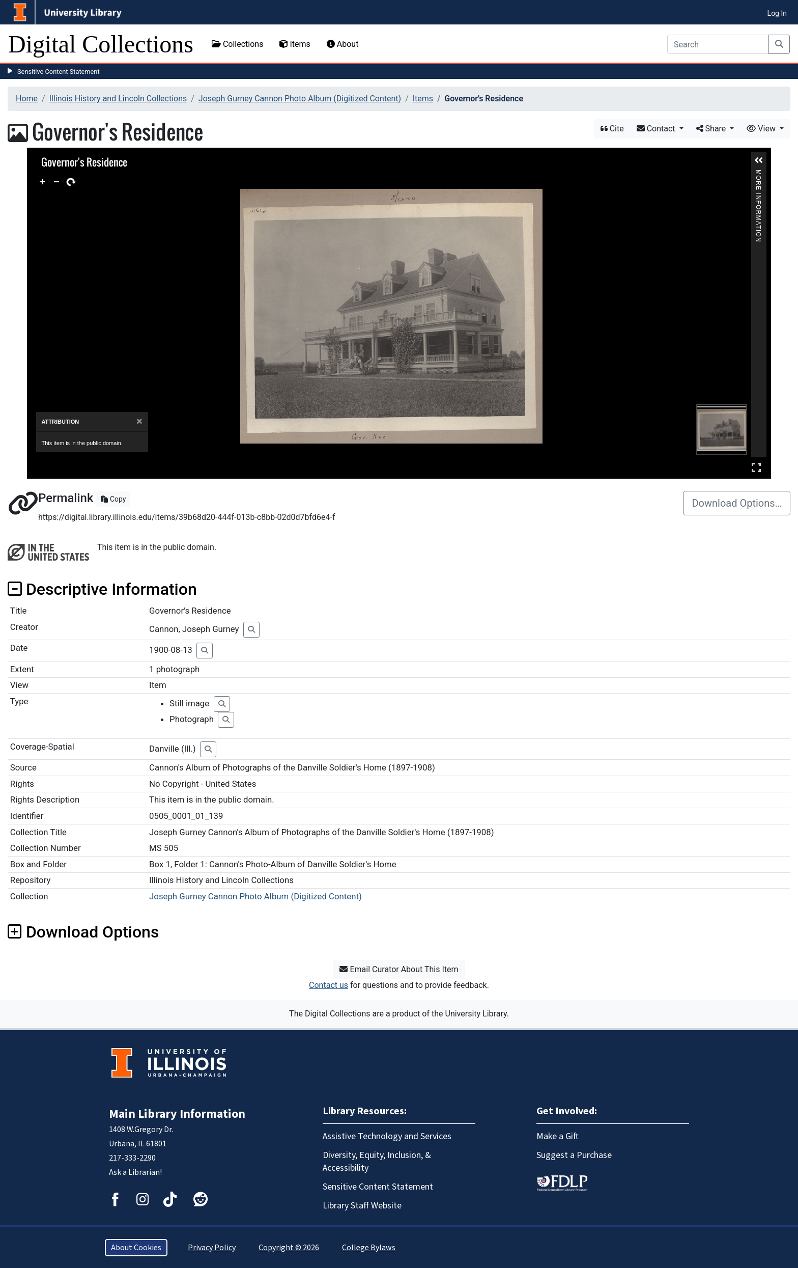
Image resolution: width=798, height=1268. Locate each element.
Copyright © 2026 (289, 1247)
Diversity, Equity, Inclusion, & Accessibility (377, 1161)
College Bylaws (368, 1247)
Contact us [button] (328, 985)
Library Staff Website (362, 1205)
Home (27, 98)
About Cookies (136, 1247)
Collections (238, 44)
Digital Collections (100, 44)
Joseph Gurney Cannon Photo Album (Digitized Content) (299, 98)
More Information (758, 174)
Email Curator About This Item (398, 969)
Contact (657, 128)
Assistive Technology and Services (387, 1136)
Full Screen (756, 467)
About (343, 44)
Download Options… (737, 503)
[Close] (139, 421)
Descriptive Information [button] (102, 589)
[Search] (718, 44)
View (762, 128)
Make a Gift (557, 1136)
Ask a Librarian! (135, 1172)
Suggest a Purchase (574, 1155)
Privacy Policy (212, 1247)
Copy (113, 499)
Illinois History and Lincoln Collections (118, 98)
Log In (777, 13)
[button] (759, 160)
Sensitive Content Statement (58, 71)
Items (294, 44)
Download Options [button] (83, 932)
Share (712, 128)
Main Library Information (177, 1114)
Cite (612, 128)
